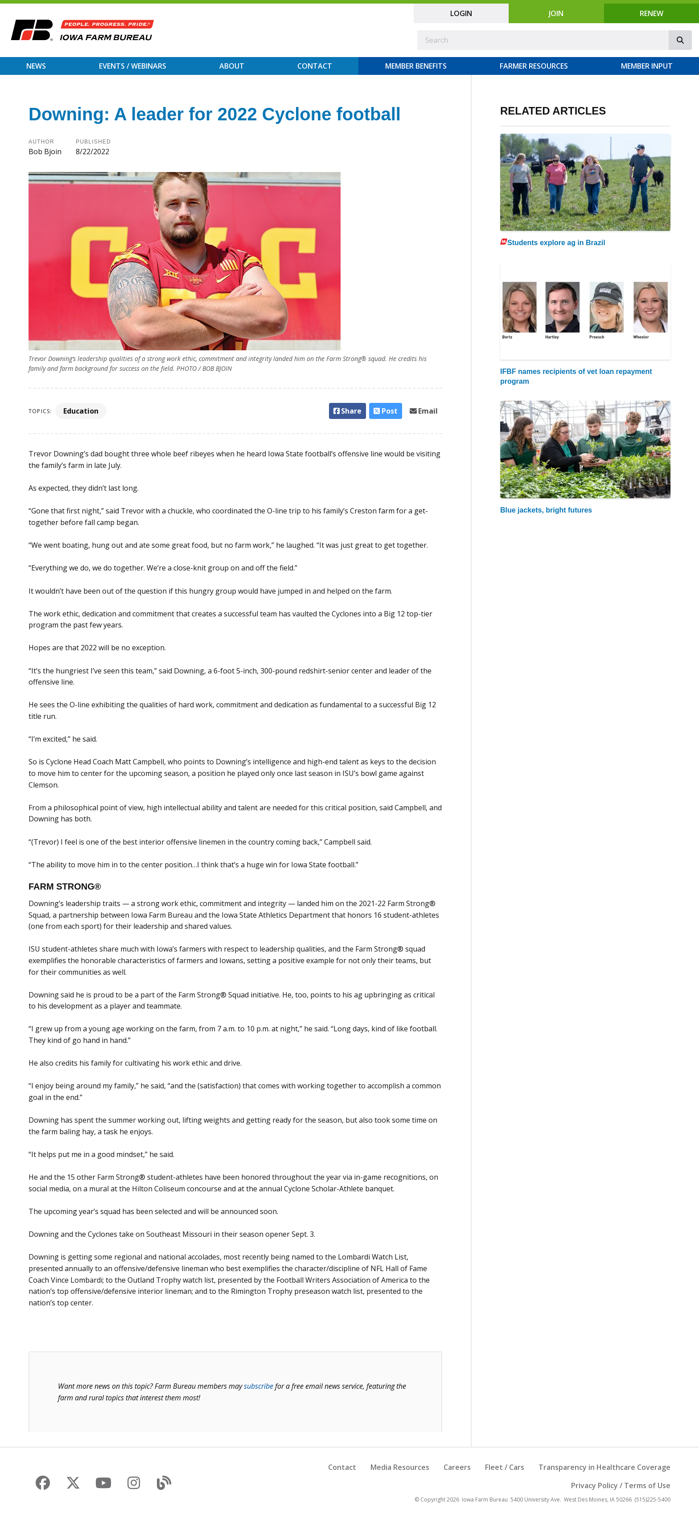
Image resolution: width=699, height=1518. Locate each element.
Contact (314, 66)
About (231, 66)
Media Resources (399, 1467)
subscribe (258, 1386)
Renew (651, 13)
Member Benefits (416, 66)
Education (81, 411)
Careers (457, 1467)
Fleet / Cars (504, 1467)
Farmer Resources (534, 66)
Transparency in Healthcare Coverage (604, 1467)
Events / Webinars (132, 66)
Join (556, 13)
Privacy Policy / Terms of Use (620, 1485)
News (36, 66)
